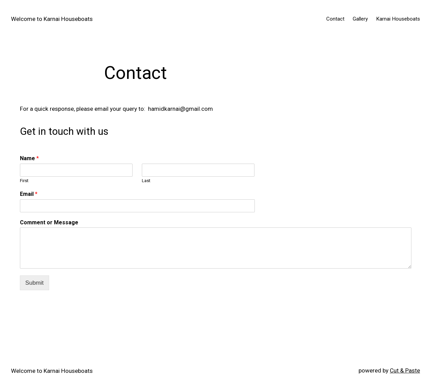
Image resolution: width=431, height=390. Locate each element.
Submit (34, 282)
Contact (335, 19)
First (24, 180)
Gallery (360, 19)
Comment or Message (49, 222)
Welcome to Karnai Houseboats (52, 18)
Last (146, 180)
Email (28, 194)
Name (29, 158)
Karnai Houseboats (398, 19)
